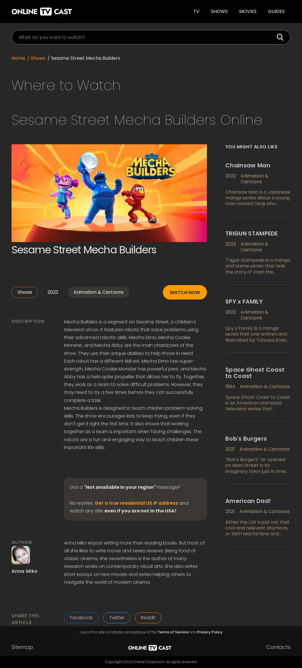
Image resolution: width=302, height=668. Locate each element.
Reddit (148, 617)
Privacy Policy (209, 632)
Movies (247, 11)
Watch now (185, 292)
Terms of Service (173, 632)
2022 (53, 292)
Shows (219, 11)
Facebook (81, 617)
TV (196, 11)
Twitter (116, 617)
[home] (71, 11)
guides (276, 11)
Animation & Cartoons (98, 292)
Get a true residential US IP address (136, 503)
